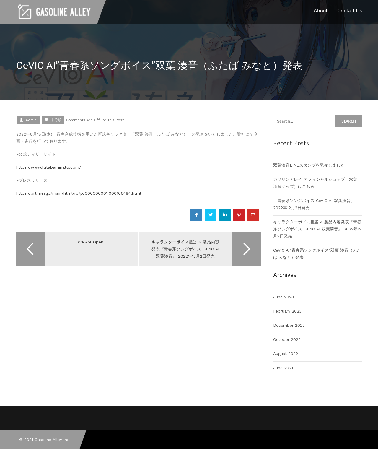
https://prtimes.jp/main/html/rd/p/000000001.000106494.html (78, 193)
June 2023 (283, 297)
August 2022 (285, 353)
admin (31, 120)
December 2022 (289, 325)
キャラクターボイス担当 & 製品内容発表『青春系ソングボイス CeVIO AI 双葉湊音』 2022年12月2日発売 (317, 228)
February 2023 (287, 311)
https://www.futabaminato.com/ (48, 167)
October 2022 (287, 339)
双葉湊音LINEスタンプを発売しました (309, 165)
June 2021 (283, 367)
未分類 (56, 120)
